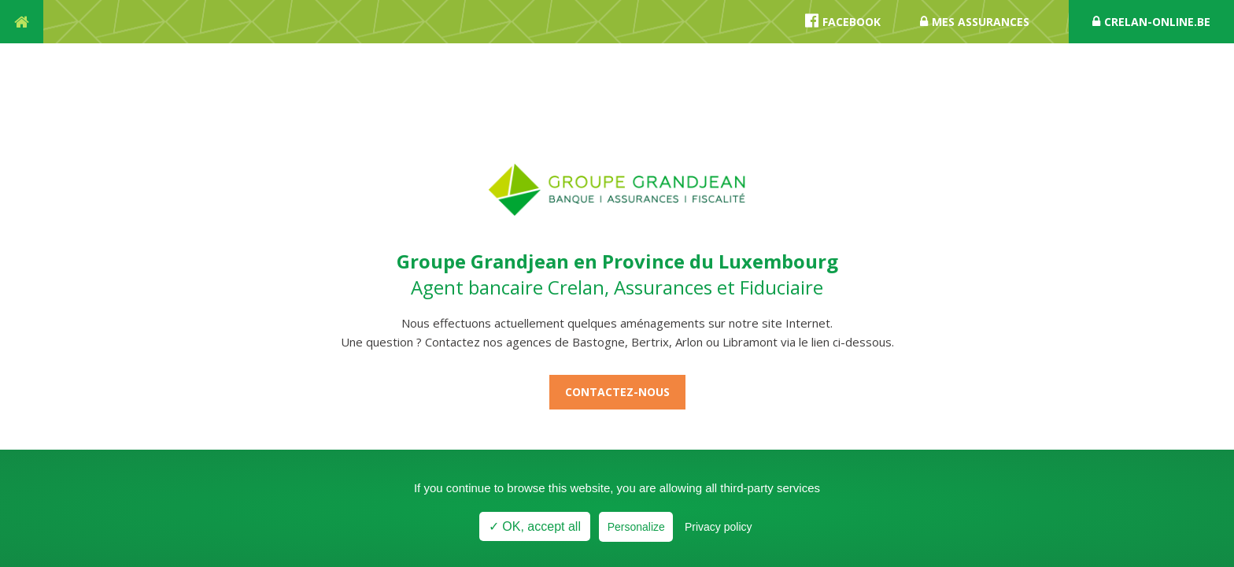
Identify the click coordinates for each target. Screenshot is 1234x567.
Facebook (843, 21)
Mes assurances (974, 21)
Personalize (636, 527)
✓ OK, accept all (535, 526)
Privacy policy (718, 527)
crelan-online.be (1151, 21)
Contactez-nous (617, 391)
